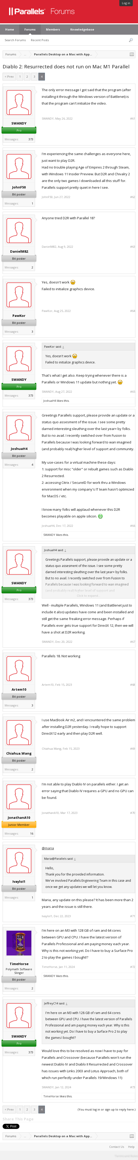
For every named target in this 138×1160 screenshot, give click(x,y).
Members (53, 29)
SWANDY (18, 123)
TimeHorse (19, 963)
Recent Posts (40, 40)
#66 (132, 526)
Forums (30, 29)
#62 (132, 197)
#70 (132, 813)
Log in (126, 3)
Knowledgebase (82, 29)
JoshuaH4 (49, 401)
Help (131, 1147)
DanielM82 (19, 251)
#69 (132, 748)
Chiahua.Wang (19, 753)
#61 (132, 118)
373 (31, 139)
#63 (132, 247)
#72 (132, 967)
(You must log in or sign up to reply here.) (106, 1109)
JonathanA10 (19, 817)
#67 (132, 642)
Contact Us (116, 1147)
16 (31, 833)
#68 (132, 685)
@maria (48, 848)
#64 (132, 311)
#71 (132, 916)
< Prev (9, 76)
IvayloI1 (18, 881)
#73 (132, 1087)
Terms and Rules (126, 1155)
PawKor (18, 315)
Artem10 (19, 689)
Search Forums (15, 40)
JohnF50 (19, 187)
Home (9, 29)
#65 (132, 391)
